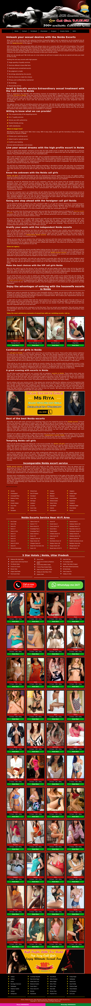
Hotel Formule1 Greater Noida (44, 569)
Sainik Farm (73, 981)
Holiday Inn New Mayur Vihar (44, 572)
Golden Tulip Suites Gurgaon (70, 564)
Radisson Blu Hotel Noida (17, 559)
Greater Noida (64, 31)
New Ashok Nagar (34, 979)
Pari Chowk (13, 521)
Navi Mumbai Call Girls (40, 999)
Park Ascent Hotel (15, 574)
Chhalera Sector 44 (55, 533)
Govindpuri (33, 496)
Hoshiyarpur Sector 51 (75, 531)
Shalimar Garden (15, 988)
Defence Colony (15, 498)
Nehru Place (53, 984)
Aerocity (13, 491)
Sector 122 (33, 536)
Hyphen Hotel (40, 574)
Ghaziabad (43, 31)
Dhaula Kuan (33, 491)
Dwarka (13, 500)
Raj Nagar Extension (16, 984)
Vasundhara (53, 976)
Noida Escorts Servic (16, 280)
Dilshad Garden (54, 500)
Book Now (15, 345)
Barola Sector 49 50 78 (56, 548)
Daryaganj (13, 510)
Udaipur (13, 976)
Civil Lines (72, 993)
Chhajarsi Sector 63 (35, 543)
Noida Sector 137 (34, 981)
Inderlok (52, 508)
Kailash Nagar (73, 493)
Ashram (71, 510)
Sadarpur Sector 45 (35, 538)
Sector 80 (52, 521)
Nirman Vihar (53, 991)
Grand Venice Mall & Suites (44, 564)
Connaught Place (15, 496)
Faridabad (34, 31)
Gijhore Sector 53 (34, 521)
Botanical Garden (34, 984)
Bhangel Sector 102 (75, 545)
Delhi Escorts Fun (64, 999)
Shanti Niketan (73, 988)
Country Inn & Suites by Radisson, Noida (45, 562)
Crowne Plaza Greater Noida (44, 567)
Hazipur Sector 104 (55, 545)
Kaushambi (33, 993)
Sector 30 (13, 538)
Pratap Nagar (73, 976)
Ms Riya (46, 1001)
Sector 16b (13, 524)
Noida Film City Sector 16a (37, 545)
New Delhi (52, 988)
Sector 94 (13, 526)
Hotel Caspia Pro (67, 571)
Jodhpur (13, 979)
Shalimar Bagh (73, 986)
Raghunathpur (53, 531)
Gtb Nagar (33, 500)
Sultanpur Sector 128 (75, 524)
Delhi (74, 31)
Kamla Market (73, 498)
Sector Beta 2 (33, 986)
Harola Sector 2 (54, 524)
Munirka (32, 991)
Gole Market (53, 505)
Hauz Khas (13, 505)
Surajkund (72, 503)
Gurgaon (53, 31)
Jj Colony (32, 505)
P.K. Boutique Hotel (68, 561)
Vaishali (13, 991)
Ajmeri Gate (33, 508)
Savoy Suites (40, 559)
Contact (24, 31)
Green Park (33, 498)
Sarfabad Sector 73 (74, 526)
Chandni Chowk (54, 498)
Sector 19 (13, 533)
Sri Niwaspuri (73, 991)
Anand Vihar (33, 510)
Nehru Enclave (53, 979)
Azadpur (52, 491)
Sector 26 (13, 536)
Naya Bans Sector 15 (75, 528)
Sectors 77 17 (33, 524)
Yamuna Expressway (16, 548)
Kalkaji (12, 508)
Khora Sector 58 (34, 988)
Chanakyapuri (14, 493)
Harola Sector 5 (73, 521)
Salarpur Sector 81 (74, 533)
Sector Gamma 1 (34, 533)
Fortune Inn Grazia (15, 566)
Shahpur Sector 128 (55, 543)
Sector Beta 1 (53, 528)
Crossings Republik (35, 976)
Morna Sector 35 (34, 526)
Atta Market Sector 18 (55, 541)
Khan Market (73, 508)
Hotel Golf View (67, 559)
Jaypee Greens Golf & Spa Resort (19, 561)
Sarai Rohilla (73, 984)
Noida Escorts (29, 999)
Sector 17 (13, 528)
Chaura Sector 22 (54, 526)
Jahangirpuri (53, 510)
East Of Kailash (34, 493)
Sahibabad (13, 986)
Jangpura (72, 491)
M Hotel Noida (66, 569)
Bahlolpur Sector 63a (75, 543)
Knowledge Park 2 (35, 531)
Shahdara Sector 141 (75, 536)
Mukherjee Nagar (74, 505)
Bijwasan (52, 496)
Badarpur (52, 493)
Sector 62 (13, 545)
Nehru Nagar (53, 981)
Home (16, 31)
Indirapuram (14, 993)
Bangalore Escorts (53, 999)
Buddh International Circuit (76, 541)
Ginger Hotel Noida (15, 571)
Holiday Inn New (67, 574)
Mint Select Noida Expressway (70, 566)
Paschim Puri (53, 993)
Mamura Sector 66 (74, 538)
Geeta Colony (53, 503)
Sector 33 (13, 541)
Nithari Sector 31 (74, 548)
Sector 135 (33, 548)
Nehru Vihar (53, 986)
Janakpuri (32, 503)
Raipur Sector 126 (34, 541)
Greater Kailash (15, 503)
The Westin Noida (15, 564)
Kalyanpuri (72, 496)
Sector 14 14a (14, 531)
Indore (12, 981)
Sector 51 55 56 (15, 543)
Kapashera (72, 500)
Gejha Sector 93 (54, 536)
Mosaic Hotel (14, 569)
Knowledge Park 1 (35, 528)
